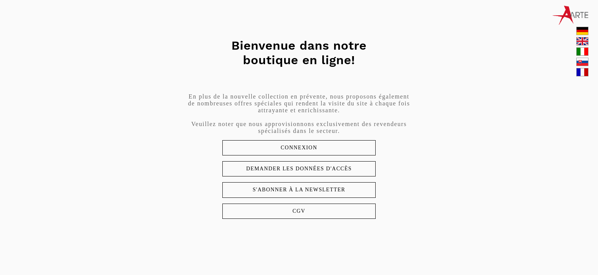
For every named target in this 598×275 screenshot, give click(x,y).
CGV (299, 211)
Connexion (299, 147)
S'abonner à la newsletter (298, 189)
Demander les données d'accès (299, 168)
